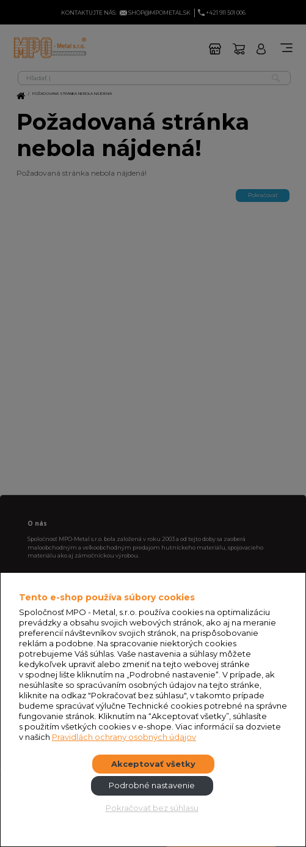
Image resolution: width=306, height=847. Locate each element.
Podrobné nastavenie (152, 785)
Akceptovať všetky (153, 764)
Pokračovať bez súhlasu (152, 808)
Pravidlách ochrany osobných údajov (124, 737)
